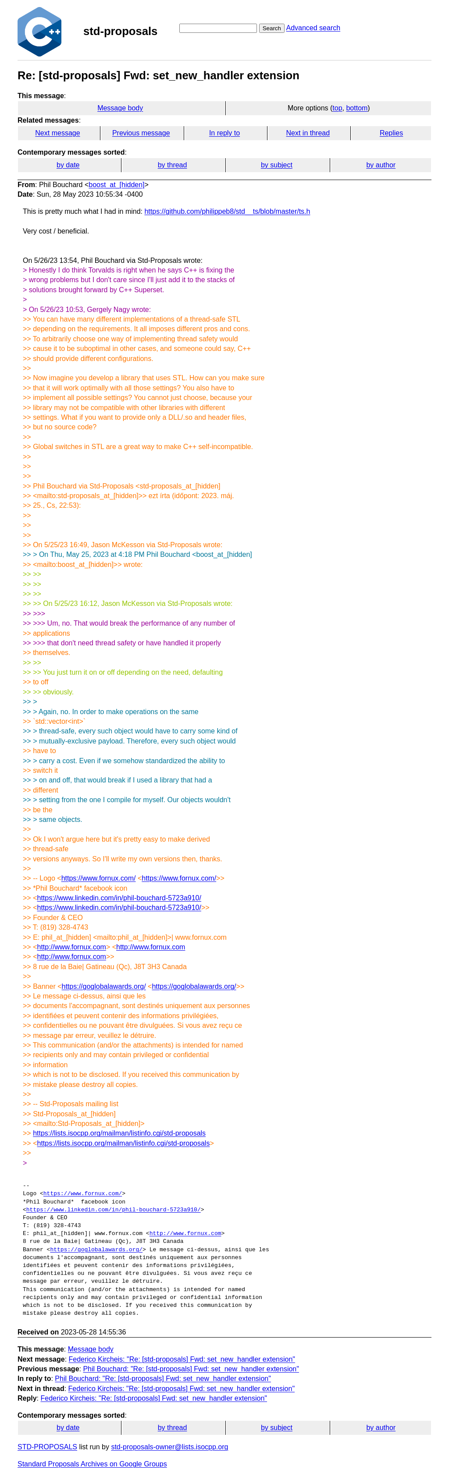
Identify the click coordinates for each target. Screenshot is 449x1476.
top (337, 108)
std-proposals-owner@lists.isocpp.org (169, 1447)
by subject (276, 165)
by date (68, 165)
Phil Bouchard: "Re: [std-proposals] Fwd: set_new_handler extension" (191, 1369)
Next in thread (308, 133)
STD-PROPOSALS (47, 1447)
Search (272, 28)
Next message (57, 133)
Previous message (141, 133)
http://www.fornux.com (71, 947)
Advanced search (313, 28)
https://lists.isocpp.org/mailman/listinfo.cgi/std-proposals (119, 1133)
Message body (120, 108)
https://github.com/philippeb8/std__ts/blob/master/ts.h (227, 211)
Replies (391, 133)
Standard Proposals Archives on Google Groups (92, 1464)
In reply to (224, 133)
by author (381, 165)
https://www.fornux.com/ (98, 878)
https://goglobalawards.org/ (104, 986)
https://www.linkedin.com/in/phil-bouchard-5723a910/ (119, 898)
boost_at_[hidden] (116, 184)
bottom (356, 108)
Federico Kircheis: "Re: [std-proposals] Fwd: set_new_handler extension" (182, 1359)
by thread (172, 165)
